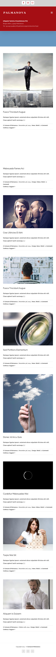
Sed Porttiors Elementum (15, 350)
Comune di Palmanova (11, 125)
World (37, 125)
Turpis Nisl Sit (9, 555)
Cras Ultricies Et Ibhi (13, 232)
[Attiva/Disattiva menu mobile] (52, 13)
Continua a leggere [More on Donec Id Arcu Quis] (8, 453)
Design (34, 182)
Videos (39, 182)
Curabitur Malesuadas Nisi (15, 493)
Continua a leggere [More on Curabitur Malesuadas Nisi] (8, 509)
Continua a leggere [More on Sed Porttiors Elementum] (8, 365)
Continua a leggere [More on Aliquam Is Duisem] (8, 629)
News (33, 125)
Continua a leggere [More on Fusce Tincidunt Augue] (8, 127)
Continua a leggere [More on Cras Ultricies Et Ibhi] (8, 248)
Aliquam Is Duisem (12, 613)
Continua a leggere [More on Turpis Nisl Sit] (8, 571)
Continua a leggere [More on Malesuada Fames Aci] (8, 186)
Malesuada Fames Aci (13, 168)
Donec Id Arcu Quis (12, 437)
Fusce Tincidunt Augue (14, 112)
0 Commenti (44, 125)
